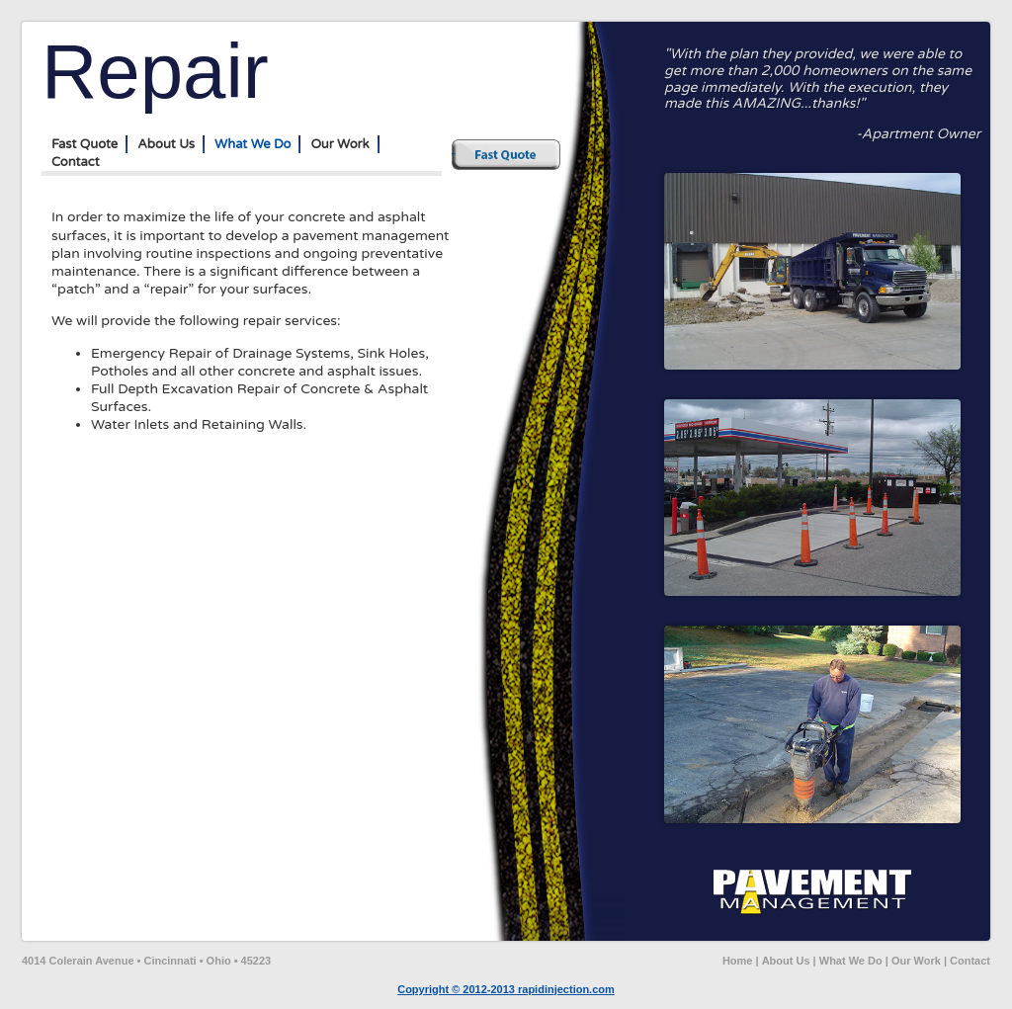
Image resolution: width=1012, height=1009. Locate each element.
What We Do (252, 144)
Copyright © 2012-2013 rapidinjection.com (506, 989)
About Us (166, 144)
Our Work (339, 144)
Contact (75, 162)
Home (737, 961)
